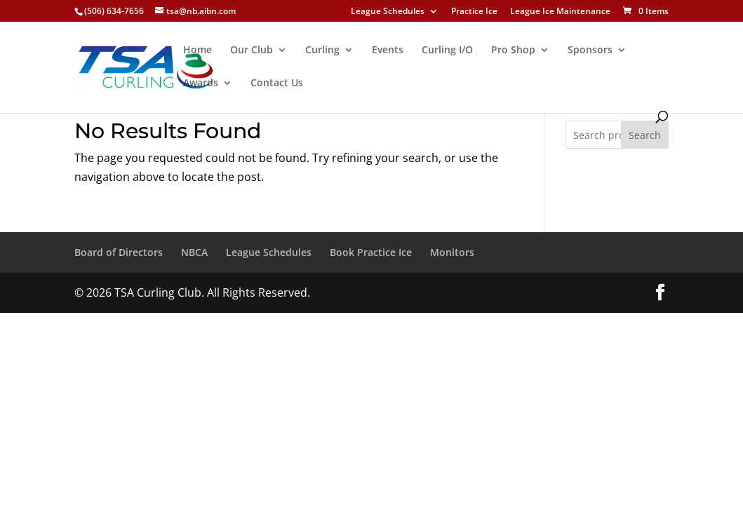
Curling (322, 50)
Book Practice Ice (371, 252)
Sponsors (590, 50)
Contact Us (276, 83)
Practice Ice (474, 12)
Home (197, 50)
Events (387, 50)
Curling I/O (447, 50)
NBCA (194, 252)
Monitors (452, 252)
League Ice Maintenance (560, 12)
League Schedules (387, 12)
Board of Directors (118, 252)
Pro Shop (513, 50)
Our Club (251, 50)
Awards (200, 83)
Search (645, 135)
